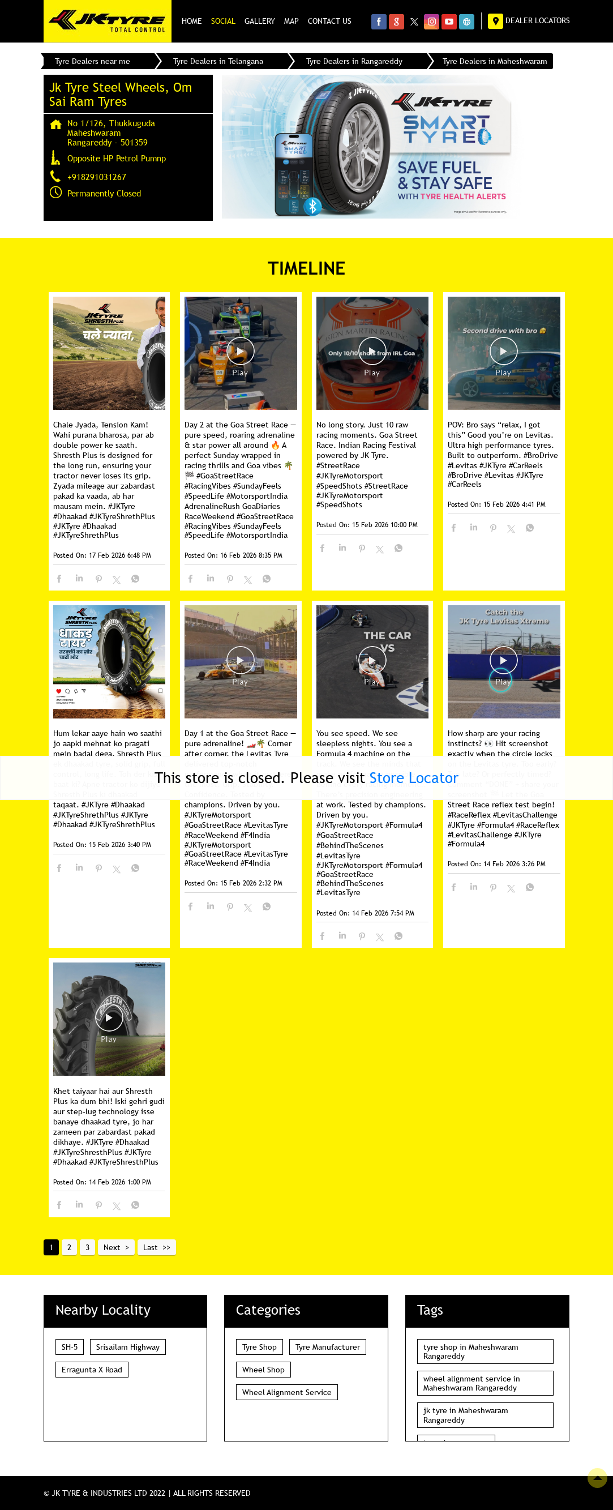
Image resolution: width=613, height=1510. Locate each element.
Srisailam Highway (128, 1346)
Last (150, 1247)
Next (112, 1247)
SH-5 (70, 1346)
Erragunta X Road (92, 1369)
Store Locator (414, 777)
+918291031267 (96, 176)
